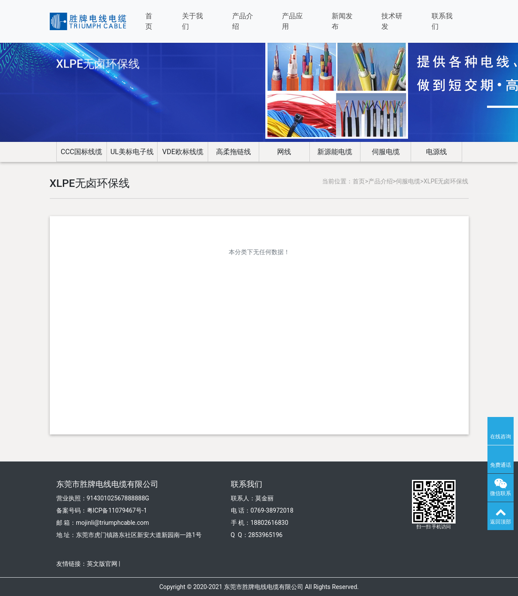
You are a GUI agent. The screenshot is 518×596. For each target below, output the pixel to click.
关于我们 (192, 21)
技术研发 (391, 21)
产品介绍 (242, 21)
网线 (284, 152)
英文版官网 (102, 563)
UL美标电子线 (132, 152)
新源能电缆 (334, 152)
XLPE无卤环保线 (445, 181)
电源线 (436, 152)
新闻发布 (342, 21)
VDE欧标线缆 (182, 152)
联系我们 (442, 21)
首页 (148, 21)
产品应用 (292, 21)
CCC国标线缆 (81, 152)
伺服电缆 (386, 152)
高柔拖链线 (233, 152)
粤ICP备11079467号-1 (117, 510)
